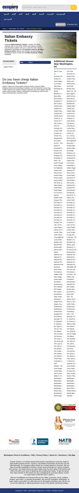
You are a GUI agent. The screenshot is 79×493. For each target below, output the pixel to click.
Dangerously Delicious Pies (59, 138)
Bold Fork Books (72, 96)
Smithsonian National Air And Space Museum (59, 309)
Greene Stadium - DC (59, 178)
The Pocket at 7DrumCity (59, 351)
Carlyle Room (58, 116)
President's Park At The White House (59, 282)
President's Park (72, 279)
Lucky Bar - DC (72, 237)
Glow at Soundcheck (72, 173)
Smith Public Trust (72, 304)
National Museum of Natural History (59, 259)
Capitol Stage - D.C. (72, 111)
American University (59, 76)
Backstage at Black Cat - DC (59, 89)
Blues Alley (57, 96)
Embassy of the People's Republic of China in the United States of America (72, 153)
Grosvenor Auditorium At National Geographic (72, 178)
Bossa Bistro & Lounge (59, 98)
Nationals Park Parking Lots (72, 264)
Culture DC (70, 133)
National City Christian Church (72, 254)
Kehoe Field (70, 200)
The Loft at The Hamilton (59, 346)
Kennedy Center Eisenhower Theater (59, 205)
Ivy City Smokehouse (59, 193)
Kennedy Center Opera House (72, 207)
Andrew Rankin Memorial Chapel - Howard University (72, 76)
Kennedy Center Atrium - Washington (59, 202)
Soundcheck (58, 316)
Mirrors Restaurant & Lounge (59, 249)
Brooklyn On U (71, 101)
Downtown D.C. (59, 148)
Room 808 (70, 294)
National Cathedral (59, 254)
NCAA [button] (41, 14)
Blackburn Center (59, 93)
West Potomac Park (72, 388)
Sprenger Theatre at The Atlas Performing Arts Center (59, 319)
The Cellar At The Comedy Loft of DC (72, 331)
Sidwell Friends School (59, 301)
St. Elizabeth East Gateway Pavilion (59, 321)
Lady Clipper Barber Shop (59, 227)
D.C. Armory (71, 136)
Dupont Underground (59, 150)
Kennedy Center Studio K (59, 215)
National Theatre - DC (59, 262)
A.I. (55, 74)
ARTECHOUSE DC (72, 84)
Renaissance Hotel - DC (72, 282)
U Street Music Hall (72, 361)
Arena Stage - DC (59, 81)
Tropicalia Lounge (59, 361)
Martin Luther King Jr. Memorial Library (72, 245)
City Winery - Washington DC (72, 123)
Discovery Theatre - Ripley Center (72, 143)
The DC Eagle (71, 334)
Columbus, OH (72, 24)
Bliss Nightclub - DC (72, 93)
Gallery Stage (71, 168)
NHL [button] (27, 14)
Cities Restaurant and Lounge (72, 121)
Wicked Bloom (71, 391)
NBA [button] (34, 14)
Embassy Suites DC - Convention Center (59, 155)
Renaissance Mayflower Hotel (59, 284)
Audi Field (70, 86)
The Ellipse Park (72, 336)
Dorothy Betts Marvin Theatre (72, 145)
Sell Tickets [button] (8, 19)
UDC (55, 363)
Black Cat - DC (71, 91)
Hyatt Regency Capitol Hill (59, 190)
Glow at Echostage (59, 173)
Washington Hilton (59, 383)
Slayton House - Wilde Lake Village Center (59, 304)
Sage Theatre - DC (59, 297)
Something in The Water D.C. (72, 311)
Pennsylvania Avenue (72, 272)
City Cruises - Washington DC (59, 123)
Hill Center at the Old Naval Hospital (59, 183)
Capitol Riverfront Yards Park (59, 111)
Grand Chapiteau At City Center (59, 175)
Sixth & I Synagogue (72, 301)
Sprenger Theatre (72, 316)
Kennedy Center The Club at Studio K (72, 217)
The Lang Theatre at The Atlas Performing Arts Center (59, 344)
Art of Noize (57, 84)
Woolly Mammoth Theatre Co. (72, 393)
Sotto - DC (70, 314)
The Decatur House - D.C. (59, 336)
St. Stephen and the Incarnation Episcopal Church (59, 324)
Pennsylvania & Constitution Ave (59, 272)
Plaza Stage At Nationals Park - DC (59, 277)
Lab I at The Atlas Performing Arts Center (59, 225)
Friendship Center (72, 165)
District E (57, 145)
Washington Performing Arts (72, 386)
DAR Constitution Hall (72, 138)
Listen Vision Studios (59, 235)
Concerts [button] (50, 14)
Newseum (57, 267)
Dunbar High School (72, 148)
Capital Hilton (71, 106)
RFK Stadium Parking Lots (59, 289)
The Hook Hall (58, 341)
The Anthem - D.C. (72, 326)
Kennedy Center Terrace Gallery (72, 215)
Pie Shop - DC (71, 274)
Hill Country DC (72, 183)
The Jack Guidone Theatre (72, 341)
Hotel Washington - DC (59, 188)
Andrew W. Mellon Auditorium (59, 79)
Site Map (71, 455)
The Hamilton (71, 339)
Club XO (56, 126)
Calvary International (59, 106)
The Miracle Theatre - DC (59, 349)
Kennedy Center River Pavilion (72, 210)
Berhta (56, 91)
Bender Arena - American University (72, 89)
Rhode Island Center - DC (72, 289)
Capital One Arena (59, 108)
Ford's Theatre (58, 163)
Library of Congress (59, 230)
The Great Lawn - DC (59, 339)
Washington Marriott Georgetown (72, 383)
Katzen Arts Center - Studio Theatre (72, 197)
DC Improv (57, 141)
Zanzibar (69, 396)
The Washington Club (59, 356)
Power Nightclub (59, 279)
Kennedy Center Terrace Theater (59, 217)
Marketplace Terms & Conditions (16, 455)
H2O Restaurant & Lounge (72, 180)
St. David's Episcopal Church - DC (72, 319)
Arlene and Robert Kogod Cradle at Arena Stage (72, 81)
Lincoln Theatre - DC (59, 232)
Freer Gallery (58, 165)
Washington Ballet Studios (59, 378)
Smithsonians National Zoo (59, 311)
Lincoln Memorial (72, 230)
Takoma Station (72, 324)
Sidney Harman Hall (72, 299)
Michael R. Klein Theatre (72, 247)
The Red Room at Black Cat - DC (72, 351)
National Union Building (72, 262)
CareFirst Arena (72, 113)
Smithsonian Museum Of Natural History (72, 306)
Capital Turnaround (72, 108)
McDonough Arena (59, 247)
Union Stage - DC (59, 368)
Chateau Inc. (71, 118)
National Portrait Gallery (72, 259)
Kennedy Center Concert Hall (72, 202)
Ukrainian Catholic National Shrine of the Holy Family (72, 363)
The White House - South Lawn (72, 356)
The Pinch (70, 349)
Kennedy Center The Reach (59, 220)
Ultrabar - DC (58, 366)
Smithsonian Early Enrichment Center (59, 306)
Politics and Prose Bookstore (72, 277)
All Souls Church (72, 74)
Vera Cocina (58, 373)
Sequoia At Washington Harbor (59, 299)
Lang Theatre (71, 227)
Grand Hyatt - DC (72, 175)
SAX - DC (70, 297)
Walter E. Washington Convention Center (59, 376)
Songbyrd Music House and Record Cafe (59, 314)
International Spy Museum (72, 190)
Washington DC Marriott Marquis (59, 381)
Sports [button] (6, 14)
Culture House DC (59, 136)
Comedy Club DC (59, 128)
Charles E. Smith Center (59, 118)
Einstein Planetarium (59, 153)
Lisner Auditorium (72, 232)
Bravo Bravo (71, 98)
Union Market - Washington (72, 366)
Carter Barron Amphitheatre (72, 116)
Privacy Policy (42, 455)
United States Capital (59, 371)
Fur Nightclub (58, 168)
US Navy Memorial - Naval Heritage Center (72, 371)
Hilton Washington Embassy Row (59, 185)
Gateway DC (71, 170)
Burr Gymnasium (59, 103)
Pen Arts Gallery (72, 269)
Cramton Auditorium (59, 133)
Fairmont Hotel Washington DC (72, 155)
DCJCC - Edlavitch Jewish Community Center (59, 143)
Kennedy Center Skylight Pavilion (59, 212)
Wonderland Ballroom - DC (59, 393)
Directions (63, 455)
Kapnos (56, 195)
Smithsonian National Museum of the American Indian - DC (72, 309)
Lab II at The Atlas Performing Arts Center (72, 225)
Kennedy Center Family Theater (72, 205)
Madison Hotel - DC (59, 242)
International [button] (61, 14)
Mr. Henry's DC (71, 249)
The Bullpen (58, 331)
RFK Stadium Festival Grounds (72, 287)
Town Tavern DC (72, 358)
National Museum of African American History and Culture (72, 257)
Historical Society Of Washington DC (72, 185)
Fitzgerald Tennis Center (72, 158)
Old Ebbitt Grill (71, 267)
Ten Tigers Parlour (59, 326)
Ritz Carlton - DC (59, 292)
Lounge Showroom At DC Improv (72, 235)
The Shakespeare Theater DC (59, 353)
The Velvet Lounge (72, 353)
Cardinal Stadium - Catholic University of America (59, 113)
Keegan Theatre (59, 200)
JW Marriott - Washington (72, 193)
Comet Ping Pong (72, 128)
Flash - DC (57, 160)
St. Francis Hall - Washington (72, 321)
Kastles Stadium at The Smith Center (59, 197)
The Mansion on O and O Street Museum (72, 346)
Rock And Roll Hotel (72, 292)
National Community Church (59, 257)
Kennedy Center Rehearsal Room (59, 210)
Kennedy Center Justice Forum (59, 207)
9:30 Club (70, 71)
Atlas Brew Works (59, 86)
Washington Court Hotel (72, 378)
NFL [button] (20, 14)
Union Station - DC (72, 368)
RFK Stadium (58, 287)
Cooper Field (58, 131)
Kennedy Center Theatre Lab (72, 220)
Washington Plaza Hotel (59, 388)
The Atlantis (70, 329)
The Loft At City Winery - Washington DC (72, 344)
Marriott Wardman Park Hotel (59, 245)
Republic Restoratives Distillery (72, 284)
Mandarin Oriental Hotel (72, 242)
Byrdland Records (72, 103)
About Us (53, 455)
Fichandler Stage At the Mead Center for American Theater (59, 158)
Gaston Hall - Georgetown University (59, 170)
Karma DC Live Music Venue (72, 195)
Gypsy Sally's (58, 180)
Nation (56, 252)
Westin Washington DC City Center (59, 391)
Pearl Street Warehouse (59, 269)
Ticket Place (58, 358)
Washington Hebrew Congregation (72, 381)
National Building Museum (72, 252)
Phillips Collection (59, 274)
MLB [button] (14, 14)
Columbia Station (72, 126)
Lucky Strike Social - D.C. (59, 240)
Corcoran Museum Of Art (72, 131)
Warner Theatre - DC (72, 376)
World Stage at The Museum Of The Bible (59, 396)
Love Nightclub (58, 237)
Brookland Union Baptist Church (59, 101)
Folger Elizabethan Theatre (72, 160)
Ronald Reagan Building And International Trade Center (59, 294)
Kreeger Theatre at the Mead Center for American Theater (59, 222)
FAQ (33, 455)
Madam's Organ (72, 240)
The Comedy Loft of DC (59, 334)
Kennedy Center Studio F (72, 212)
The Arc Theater (59, 329)
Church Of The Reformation (59, 121)
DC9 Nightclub (71, 141)
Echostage (70, 150)
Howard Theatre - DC (72, 188)
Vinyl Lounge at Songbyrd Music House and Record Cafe (72, 373)
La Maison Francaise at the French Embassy (72, 222)
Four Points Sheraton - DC (72, 163)
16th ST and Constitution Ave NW (59, 71)
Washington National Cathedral (59, 386)
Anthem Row (71, 79)
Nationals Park (58, 264)
